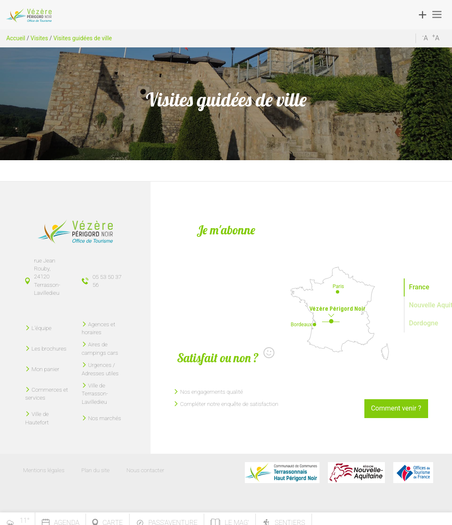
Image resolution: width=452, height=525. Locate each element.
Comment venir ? (396, 408)
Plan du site (95, 470)
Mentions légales (44, 470)
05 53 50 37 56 (107, 280)
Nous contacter (145, 470)
